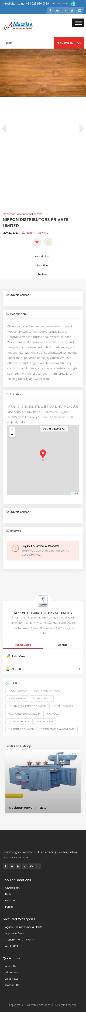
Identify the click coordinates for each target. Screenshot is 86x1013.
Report (28, 233)
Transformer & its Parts (19, 938)
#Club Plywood (41, 696)
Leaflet (75, 491)
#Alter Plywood (18, 689)
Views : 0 (43, 233)
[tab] (43, 293)
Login (9, 43)
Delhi (8, 892)
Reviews (42, 272)
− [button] (12, 433)
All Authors (11, 970)
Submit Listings (69, 43)
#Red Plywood (44, 719)
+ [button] (12, 427)
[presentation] (4, 128)
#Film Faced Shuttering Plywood (27, 704)
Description (42, 256)
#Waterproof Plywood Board (57, 727)
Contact (63, 643)
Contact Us (12, 983)
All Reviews (11, 977)
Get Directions (54, 427)
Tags (11, 681)
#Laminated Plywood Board (24, 712)
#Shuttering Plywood (21, 727)
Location (42, 264)
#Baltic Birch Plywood (47, 689)
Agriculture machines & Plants (23, 925)
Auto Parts (11, 944)
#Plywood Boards (19, 719)
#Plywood (52, 712)
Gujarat (23, 654)
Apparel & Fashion (16, 931)
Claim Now (43, 667)
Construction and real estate (23, 214)
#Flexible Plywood (63, 704)
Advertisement (18, 293)
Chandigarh (12, 886)
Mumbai (10, 898)
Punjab (9, 905)
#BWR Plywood (17, 696)
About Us (10, 964)
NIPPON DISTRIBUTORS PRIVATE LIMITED (43, 611)
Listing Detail (23, 643)
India (15, 654)
